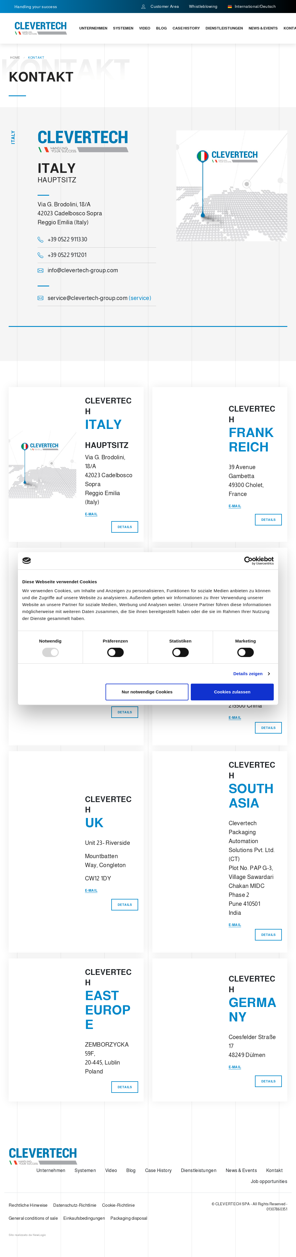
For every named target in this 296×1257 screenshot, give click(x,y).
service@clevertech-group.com (94, 298)
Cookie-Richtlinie (118, 1205)
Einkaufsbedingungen (84, 1218)
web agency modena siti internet (27, 1235)
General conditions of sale (33, 1218)
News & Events (263, 28)
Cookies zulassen (232, 691)
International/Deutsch (251, 6)
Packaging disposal (128, 1218)
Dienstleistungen (224, 28)
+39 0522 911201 (62, 255)
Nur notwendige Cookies (147, 691)
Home (15, 57)
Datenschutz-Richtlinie (75, 1205)
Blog (161, 28)
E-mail (91, 514)
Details (125, 527)
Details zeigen (247, 673)
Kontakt (274, 1170)
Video (144, 28)
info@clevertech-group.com (78, 270)
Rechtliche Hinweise (28, 1205)
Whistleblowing (203, 6)
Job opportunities (269, 1181)
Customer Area (160, 6)
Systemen (123, 28)
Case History (186, 28)
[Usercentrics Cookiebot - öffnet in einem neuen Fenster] (248, 560)
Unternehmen (93, 28)
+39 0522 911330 (62, 239)
